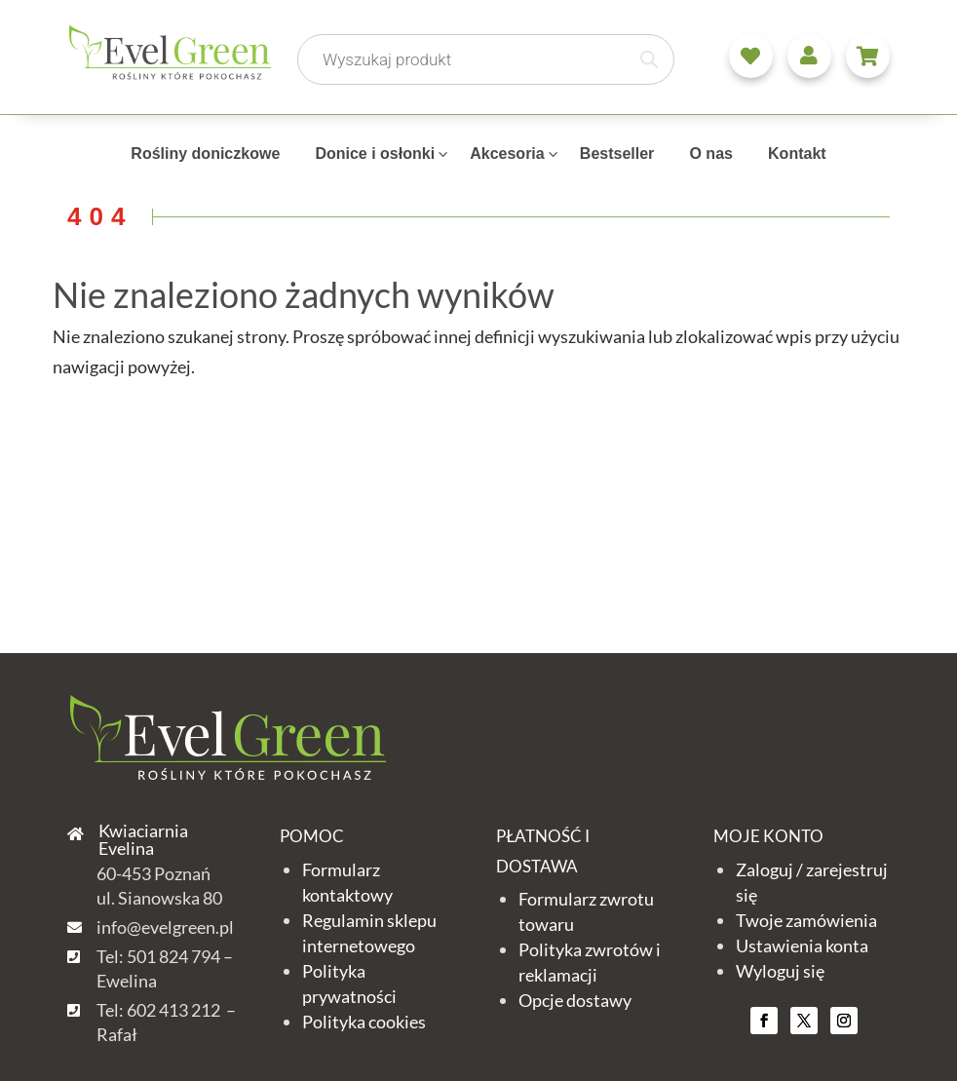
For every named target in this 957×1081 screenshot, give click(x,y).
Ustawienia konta (802, 945)
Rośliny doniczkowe (205, 153)
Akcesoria (507, 153)
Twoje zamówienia (806, 920)
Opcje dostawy (575, 1000)
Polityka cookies (364, 1021)
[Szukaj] (649, 59)
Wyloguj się (780, 971)
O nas (710, 153)
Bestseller (617, 153)
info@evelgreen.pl (165, 927)
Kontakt (797, 153)
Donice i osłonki (375, 153)
